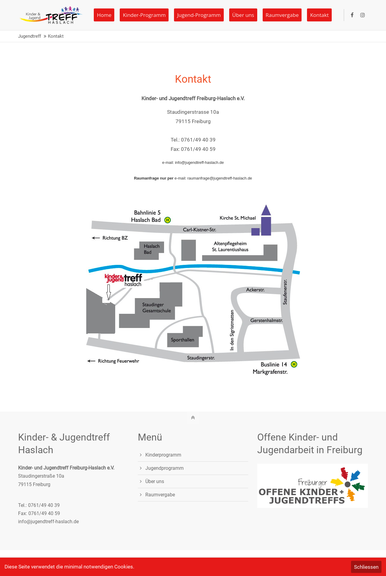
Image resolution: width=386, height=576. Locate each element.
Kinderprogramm (163, 455)
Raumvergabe (160, 495)
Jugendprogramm (164, 468)
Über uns (154, 481)
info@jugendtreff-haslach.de (48, 521)
